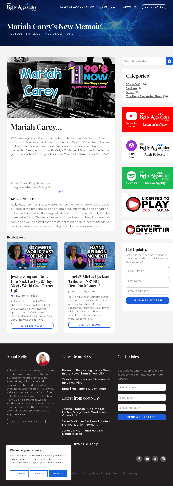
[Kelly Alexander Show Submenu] (96, 7)
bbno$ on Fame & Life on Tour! (84, 388)
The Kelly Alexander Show (144, 96)
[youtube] (147, 459)
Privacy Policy (100, 473)
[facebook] (139, 459)
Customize (19, 473)
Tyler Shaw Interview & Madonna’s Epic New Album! (86, 381)
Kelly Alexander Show (77, 7)
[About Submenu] (134, 7)
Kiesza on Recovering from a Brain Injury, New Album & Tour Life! (86, 372)
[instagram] (163, 459)
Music (130, 92)
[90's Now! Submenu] (118, 7)
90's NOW (133, 84)
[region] (38, 462)
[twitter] (155, 459)
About (128, 7)
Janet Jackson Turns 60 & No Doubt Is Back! (82, 432)
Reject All (39, 473)
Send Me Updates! (147, 300)
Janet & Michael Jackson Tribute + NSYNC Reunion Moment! (86, 423)
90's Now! (109, 7)
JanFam (131, 88)
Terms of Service (122, 473)
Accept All (58, 473)
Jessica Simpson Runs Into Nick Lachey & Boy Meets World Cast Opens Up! (84, 412)
